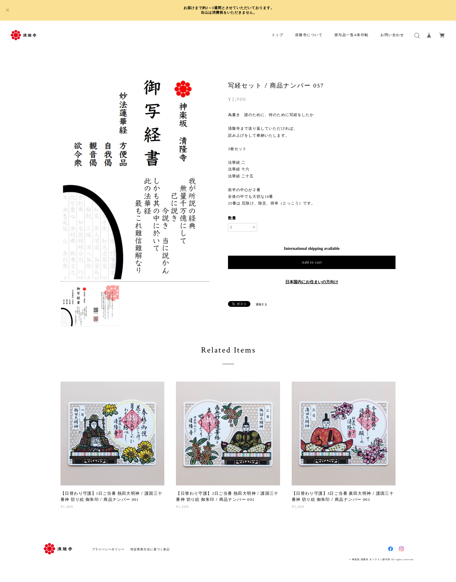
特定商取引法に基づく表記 (150, 549)
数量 (232, 218)
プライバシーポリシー (108, 549)
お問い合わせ (392, 35)
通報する (261, 304)
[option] (134, 176)
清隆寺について (309, 35)
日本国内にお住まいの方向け (311, 282)
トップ (278, 35)
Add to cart (312, 262)
